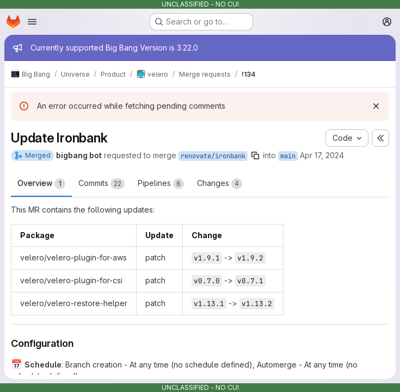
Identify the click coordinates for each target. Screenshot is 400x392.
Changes (219, 183)
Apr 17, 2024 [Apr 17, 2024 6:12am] (322, 155)
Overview (41, 183)
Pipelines (161, 183)
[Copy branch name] (255, 155)
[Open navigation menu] (32, 21)
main (288, 156)
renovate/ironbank (213, 156)
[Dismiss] (376, 106)
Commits (101, 183)
